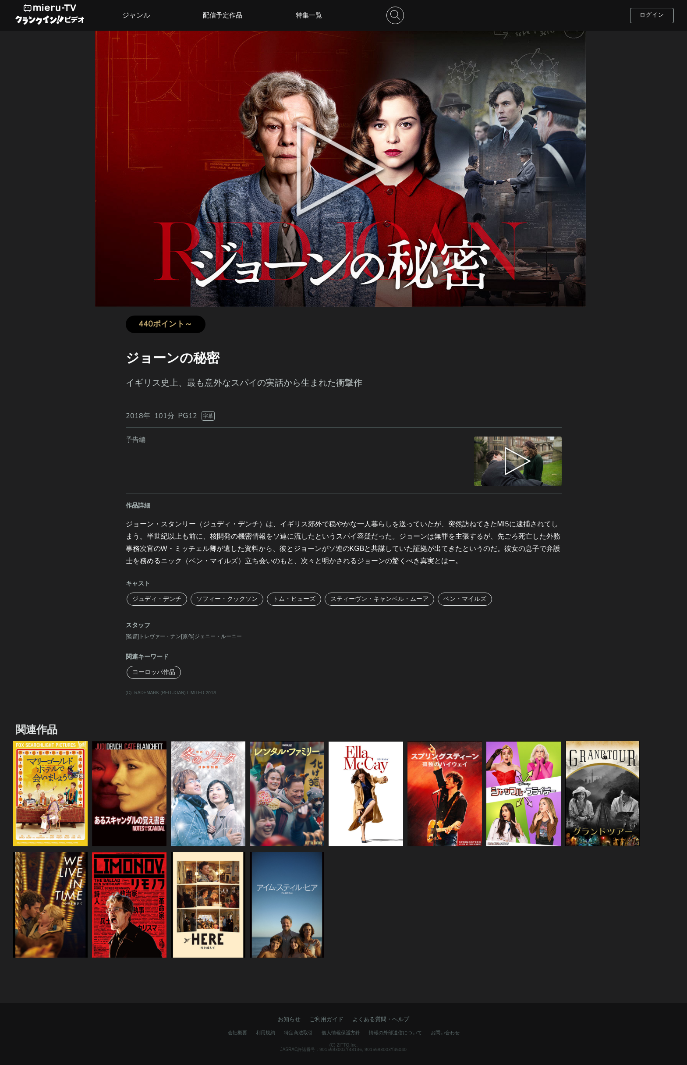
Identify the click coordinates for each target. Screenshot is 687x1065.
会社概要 (237, 1033)
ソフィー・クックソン (227, 599)
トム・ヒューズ (294, 599)
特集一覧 (309, 15)
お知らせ (289, 1019)
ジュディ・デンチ (156, 599)
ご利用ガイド (326, 1019)
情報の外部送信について (395, 1033)
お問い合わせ (445, 1033)
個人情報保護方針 (341, 1033)
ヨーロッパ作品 (153, 672)
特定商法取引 (298, 1033)
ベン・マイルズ (464, 599)
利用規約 (265, 1033)
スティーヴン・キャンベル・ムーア (379, 599)
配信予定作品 (222, 15)
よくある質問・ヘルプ (380, 1019)
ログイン (652, 15)
